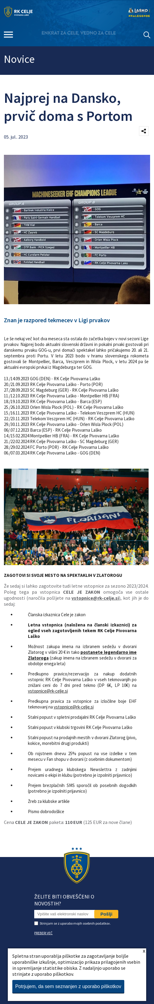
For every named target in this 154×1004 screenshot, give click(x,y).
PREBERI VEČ (43, 933)
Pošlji (106, 914)
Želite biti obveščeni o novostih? (64, 900)
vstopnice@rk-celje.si (95, 598)
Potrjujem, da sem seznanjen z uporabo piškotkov (68, 986)
